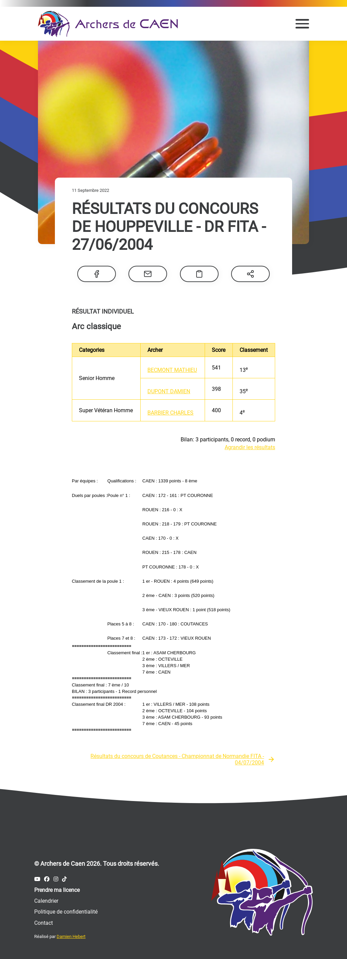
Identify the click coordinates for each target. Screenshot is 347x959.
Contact (43, 923)
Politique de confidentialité (66, 911)
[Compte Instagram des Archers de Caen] (56, 879)
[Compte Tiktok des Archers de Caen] (64, 879)
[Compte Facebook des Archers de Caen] (46, 879)
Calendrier (46, 901)
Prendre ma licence (57, 890)
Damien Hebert (71, 936)
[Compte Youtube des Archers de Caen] (37, 879)
